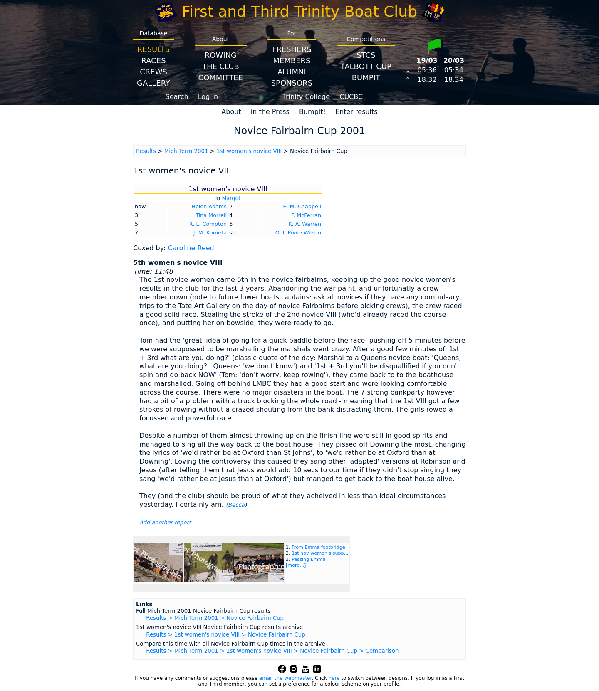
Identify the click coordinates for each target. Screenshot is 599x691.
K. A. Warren (304, 224)
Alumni (291, 71)
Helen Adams (209, 206)
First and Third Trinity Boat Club (299, 11)
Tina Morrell (211, 215)
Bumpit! (312, 112)
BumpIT (366, 77)
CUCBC (351, 97)
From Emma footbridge (318, 547)
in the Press (270, 112)
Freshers (292, 49)
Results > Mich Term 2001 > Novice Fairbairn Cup (215, 618)
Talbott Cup (366, 66)
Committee (220, 77)
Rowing (221, 55)
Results (153, 49)
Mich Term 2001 (186, 151)
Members (291, 60)
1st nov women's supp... (320, 553)
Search (177, 97)
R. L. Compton (208, 224)
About (231, 112)
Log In (208, 97)
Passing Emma (308, 559)
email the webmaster (285, 678)
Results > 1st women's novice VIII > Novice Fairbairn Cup (225, 635)
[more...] (296, 565)
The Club (220, 66)
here (333, 678)
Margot (231, 198)
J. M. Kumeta (210, 233)
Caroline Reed (191, 248)
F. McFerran (306, 215)
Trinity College (306, 97)
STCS (365, 55)
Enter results (356, 112)
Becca (236, 505)
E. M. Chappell (302, 206)
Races (153, 60)
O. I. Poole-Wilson (298, 233)
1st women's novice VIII (249, 151)
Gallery (153, 83)
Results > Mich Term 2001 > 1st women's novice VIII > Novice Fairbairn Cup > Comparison (272, 651)
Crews (153, 71)
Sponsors (291, 83)
